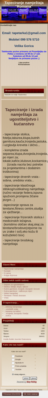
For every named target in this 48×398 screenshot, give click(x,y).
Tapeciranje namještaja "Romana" (24, 4)
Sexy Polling (31, 382)
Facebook (19, 356)
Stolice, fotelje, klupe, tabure (16, 287)
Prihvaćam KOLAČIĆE (11, 394)
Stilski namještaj (11, 293)
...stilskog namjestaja (13, 307)
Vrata (6, 298)
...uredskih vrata (11, 309)
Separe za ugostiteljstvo (14, 284)
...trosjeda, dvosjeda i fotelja (16, 313)
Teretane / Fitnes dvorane (15, 295)
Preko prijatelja (20, 366)
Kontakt (7, 271)
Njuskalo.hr (19, 363)
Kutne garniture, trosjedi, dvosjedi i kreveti (22, 289)
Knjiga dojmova (10, 275)
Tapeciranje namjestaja (14, 269)
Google (18, 359)
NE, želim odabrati (31, 394)
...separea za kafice (12, 311)
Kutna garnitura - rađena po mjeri (18, 291)
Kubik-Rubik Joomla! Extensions (17, 339)
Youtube (18, 369)
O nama (7, 273)
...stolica (7, 316)
